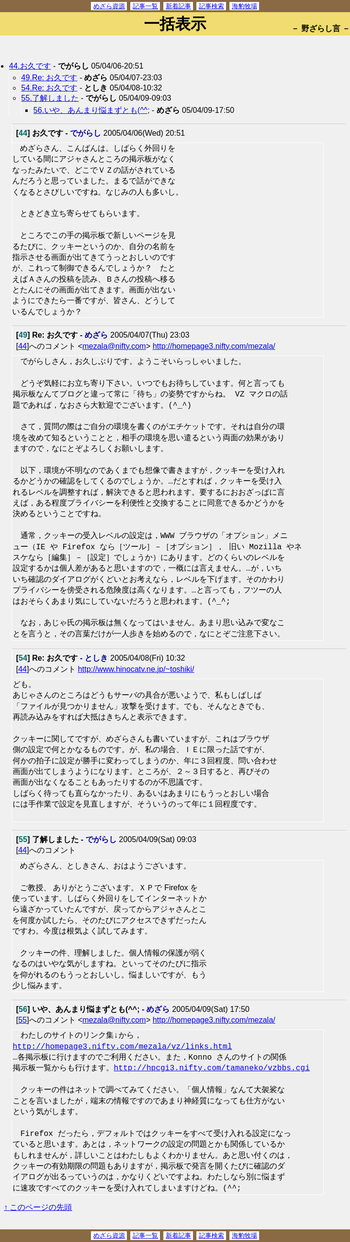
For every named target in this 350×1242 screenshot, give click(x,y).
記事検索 (211, 6)
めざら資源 (109, 6)
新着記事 (178, 6)
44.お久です (30, 66)
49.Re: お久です (49, 77)
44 (22, 346)
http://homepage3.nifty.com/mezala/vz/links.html (122, 1047)
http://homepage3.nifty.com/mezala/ (214, 346)
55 (22, 1020)
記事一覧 (145, 6)
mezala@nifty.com (114, 346)
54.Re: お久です (49, 88)
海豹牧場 (244, 6)
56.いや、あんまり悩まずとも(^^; (92, 110)
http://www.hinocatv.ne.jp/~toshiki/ (136, 669)
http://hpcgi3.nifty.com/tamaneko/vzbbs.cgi (212, 1068)
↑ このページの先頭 (38, 1207)
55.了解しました (50, 98)
